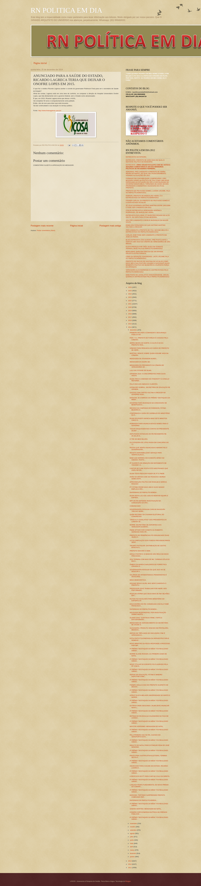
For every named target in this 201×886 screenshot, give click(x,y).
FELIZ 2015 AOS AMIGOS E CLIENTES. (144, 384)
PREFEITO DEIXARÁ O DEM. (140, 551)
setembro (133, 830)
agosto (132, 833)
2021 (130, 304)
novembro (133, 823)
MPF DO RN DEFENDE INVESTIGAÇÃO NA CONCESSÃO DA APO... (145, 502)
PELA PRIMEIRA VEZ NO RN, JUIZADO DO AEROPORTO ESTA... (145, 736)
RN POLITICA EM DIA (66, 10)
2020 (130, 307)
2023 (130, 297)
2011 (130, 867)
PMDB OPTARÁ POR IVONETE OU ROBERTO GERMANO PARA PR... (146, 531)
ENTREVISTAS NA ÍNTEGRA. (136, 157)
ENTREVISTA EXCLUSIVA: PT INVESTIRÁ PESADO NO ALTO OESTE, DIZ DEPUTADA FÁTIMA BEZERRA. (148, 216)
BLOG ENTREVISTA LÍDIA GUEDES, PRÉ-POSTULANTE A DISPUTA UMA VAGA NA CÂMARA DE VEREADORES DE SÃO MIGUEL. (148, 241)
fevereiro (133, 853)
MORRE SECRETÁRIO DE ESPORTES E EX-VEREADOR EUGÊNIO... (146, 526)
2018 (130, 314)
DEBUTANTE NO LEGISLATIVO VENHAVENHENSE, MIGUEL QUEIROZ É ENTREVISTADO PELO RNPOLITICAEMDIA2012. (148, 276)
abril (131, 847)
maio (132, 843)
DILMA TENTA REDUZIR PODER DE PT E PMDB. (147, 473)
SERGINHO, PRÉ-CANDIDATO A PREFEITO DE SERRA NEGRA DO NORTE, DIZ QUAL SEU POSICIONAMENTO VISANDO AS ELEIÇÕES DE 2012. (146, 173)
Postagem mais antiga (110, 226)
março (132, 850)
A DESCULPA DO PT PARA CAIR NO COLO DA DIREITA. (150, 776)
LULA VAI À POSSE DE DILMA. (141, 370)
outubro (133, 827)
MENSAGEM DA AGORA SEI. (140, 362)
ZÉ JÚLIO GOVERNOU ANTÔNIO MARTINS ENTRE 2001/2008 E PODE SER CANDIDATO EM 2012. (148, 206)
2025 (130, 291)
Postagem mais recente (42, 226)
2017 (130, 317)
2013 (130, 861)
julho (132, 837)
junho (132, 840)
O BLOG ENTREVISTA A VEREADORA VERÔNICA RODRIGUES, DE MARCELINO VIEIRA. (144, 211)
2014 (130, 327)
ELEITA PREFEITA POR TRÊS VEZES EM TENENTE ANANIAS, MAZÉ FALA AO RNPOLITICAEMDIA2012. (144, 247)
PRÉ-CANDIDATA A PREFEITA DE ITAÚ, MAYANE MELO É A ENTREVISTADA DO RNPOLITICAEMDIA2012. (147, 231)
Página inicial (40, 63)
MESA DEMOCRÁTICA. (138, 580)
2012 (130, 864)
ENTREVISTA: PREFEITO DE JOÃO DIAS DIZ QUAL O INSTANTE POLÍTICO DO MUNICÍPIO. (145, 161)
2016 (130, 320)
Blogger (128, 881)
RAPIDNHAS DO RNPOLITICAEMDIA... (143, 800)
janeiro (132, 857)
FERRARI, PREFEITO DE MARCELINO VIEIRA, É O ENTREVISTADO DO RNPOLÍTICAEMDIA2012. (144, 196)
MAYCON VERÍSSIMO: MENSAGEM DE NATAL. (146, 726)
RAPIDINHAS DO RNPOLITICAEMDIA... (144, 492)
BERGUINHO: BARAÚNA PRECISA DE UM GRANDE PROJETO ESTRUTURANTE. (144, 252)
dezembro (133, 330)
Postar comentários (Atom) (46, 230)
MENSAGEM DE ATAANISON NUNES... (143, 359)
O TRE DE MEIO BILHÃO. (139, 439)
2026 (130, 287)
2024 (130, 294)
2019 (130, 310)
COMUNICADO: (135, 506)
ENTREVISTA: (148, 166)
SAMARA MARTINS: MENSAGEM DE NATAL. (146, 809)
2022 (130, 300)
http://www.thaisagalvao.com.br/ (49, 110)
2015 (130, 324)
